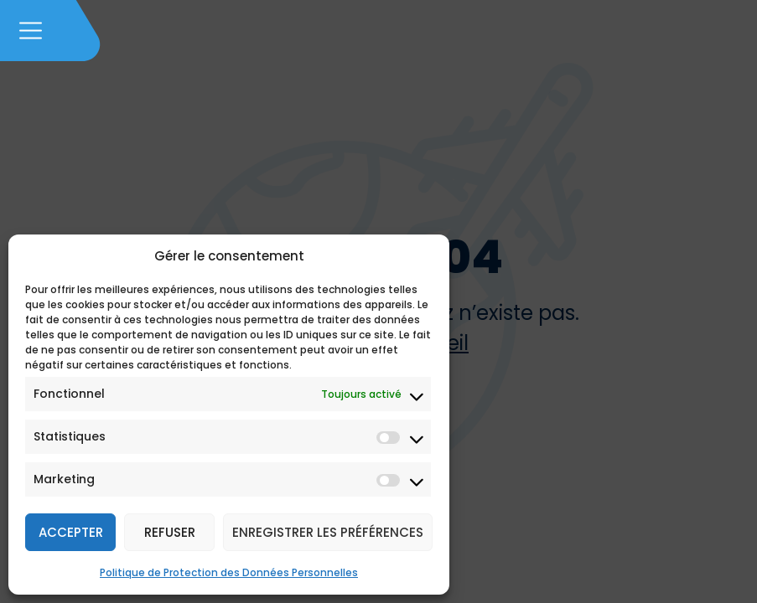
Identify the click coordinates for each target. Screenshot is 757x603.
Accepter (71, 532)
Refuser (169, 532)
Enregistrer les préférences (327, 532)
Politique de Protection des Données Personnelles (229, 572)
